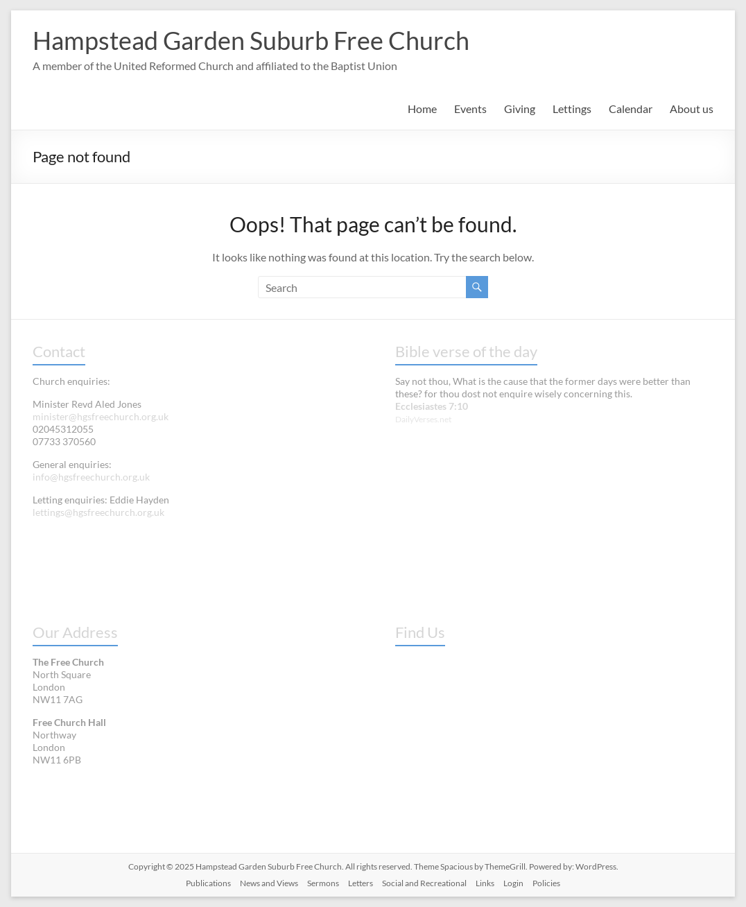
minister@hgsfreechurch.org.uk (100, 416)
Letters (360, 883)
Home (422, 108)
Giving (519, 108)
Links (485, 883)
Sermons (323, 883)
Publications (208, 883)
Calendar (630, 108)
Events (470, 108)
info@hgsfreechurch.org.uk (91, 477)
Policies (546, 883)
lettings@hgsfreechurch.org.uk (98, 512)
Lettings (572, 108)
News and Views (269, 883)
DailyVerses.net (423, 419)
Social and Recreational (424, 883)
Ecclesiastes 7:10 (431, 406)
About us (691, 108)
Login (513, 883)
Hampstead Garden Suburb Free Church (251, 40)
